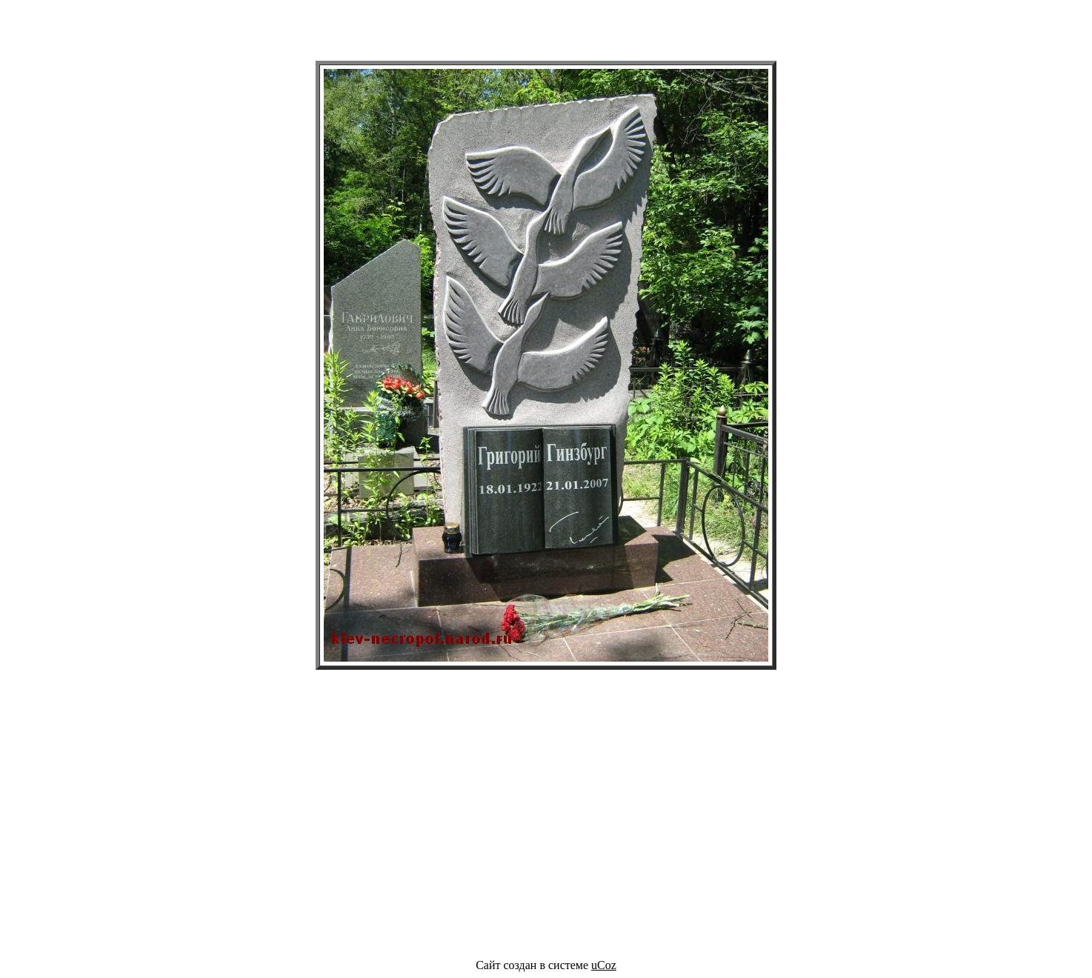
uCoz (603, 965)
